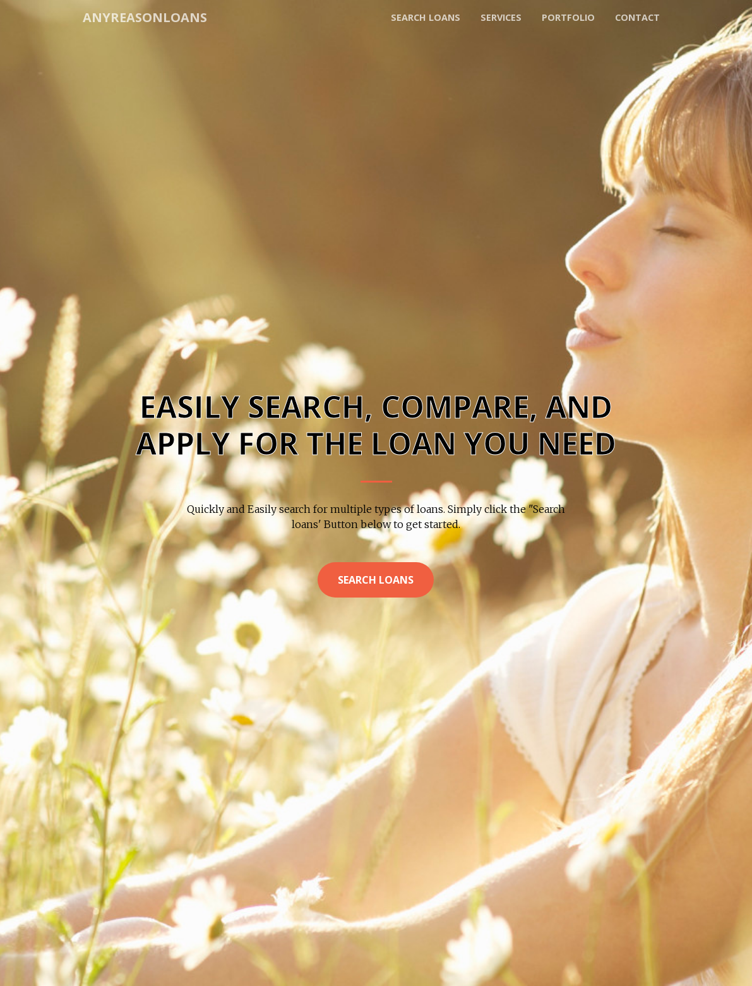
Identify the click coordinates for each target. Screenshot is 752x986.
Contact (637, 17)
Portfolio (568, 17)
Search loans (425, 17)
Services (501, 17)
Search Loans (376, 580)
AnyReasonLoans (145, 17)
